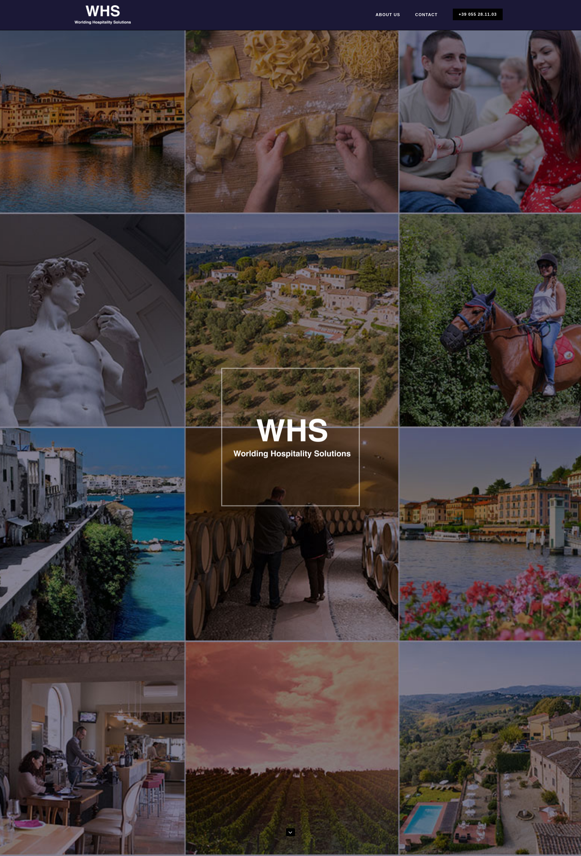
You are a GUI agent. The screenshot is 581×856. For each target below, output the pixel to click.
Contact (426, 14)
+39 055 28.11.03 (478, 14)
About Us (388, 14)
